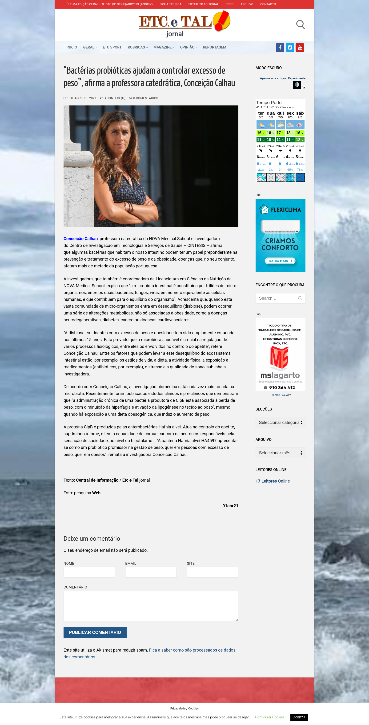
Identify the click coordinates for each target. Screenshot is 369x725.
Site (191, 563)
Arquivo (247, 4)
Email (130, 563)
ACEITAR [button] (299, 717)
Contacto (268, 4)
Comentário (75, 587)
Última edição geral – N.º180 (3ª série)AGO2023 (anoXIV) (110, 4)
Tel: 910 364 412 (280, 395)
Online (273, 481)
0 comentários (143, 98)
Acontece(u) (112, 98)
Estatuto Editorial (204, 4)
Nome (69, 563)
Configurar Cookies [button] (270, 717)
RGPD (229, 4)
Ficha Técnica (170, 4)
